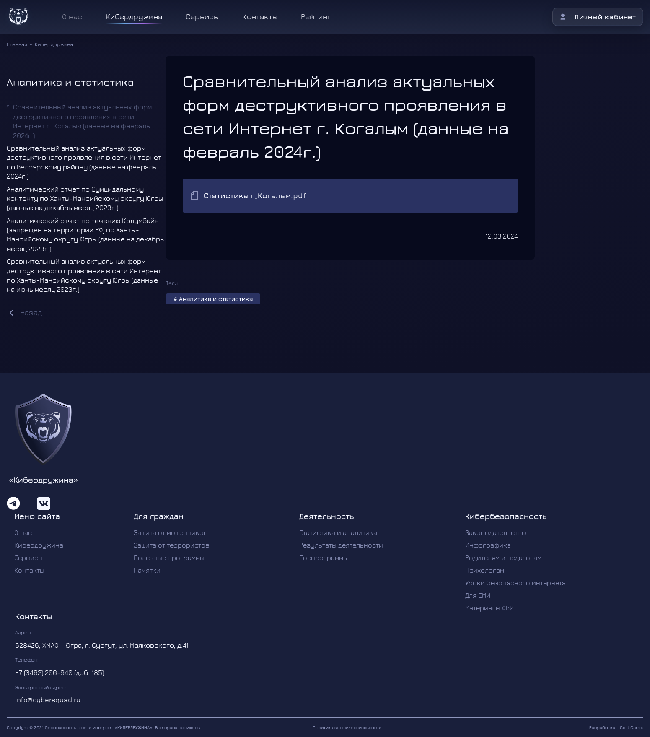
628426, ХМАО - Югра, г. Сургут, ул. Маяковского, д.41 (102, 645)
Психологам (484, 570)
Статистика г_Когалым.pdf (255, 195)
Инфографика (488, 545)
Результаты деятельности (341, 545)
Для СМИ (477, 595)
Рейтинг (316, 16)
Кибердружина (134, 16)
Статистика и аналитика (338, 532)
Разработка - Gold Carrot (616, 727)
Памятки (147, 570)
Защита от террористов (172, 545)
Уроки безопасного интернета (515, 582)
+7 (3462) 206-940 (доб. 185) (59, 672)
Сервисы (202, 16)
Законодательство (495, 532)
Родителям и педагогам (503, 557)
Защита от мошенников (171, 532)
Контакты (259, 16)
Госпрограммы (323, 557)
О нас (23, 532)
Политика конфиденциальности (347, 727)
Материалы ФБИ (489, 608)
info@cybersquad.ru (47, 699)
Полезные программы (169, 557)
